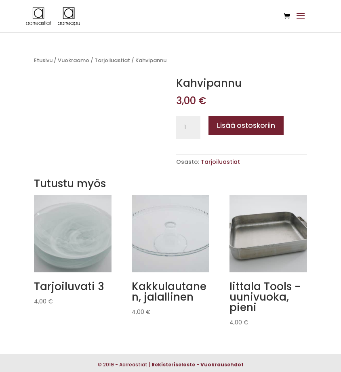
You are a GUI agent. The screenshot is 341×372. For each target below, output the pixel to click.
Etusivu (43, 60)
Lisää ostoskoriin (246, 125)
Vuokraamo (73, 60)
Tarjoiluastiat (112, 60)
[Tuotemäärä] (188, 127)
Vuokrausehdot (222, 364)
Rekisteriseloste (173, 364)
